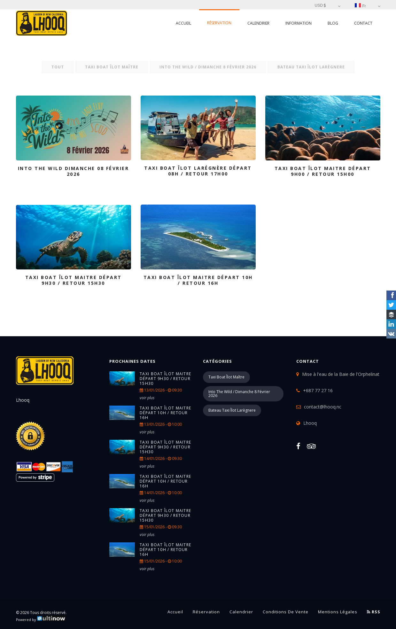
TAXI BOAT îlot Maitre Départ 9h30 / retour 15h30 (165, 378)
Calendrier (258, 23)
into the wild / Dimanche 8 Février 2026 (207, 67)
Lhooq (310, 423)
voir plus (147, 397)
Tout (57, 67)
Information (298, 23)
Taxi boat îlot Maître (111, 67)
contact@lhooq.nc (322, 407)
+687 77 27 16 (318, 390)
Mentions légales (337, 612)
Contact (363, 23)
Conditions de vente (285, 612)
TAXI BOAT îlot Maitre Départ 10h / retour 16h (165, 413)
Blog (333, 23)
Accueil (183, 23)
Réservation (219, 23)
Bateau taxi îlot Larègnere (311, 67)
